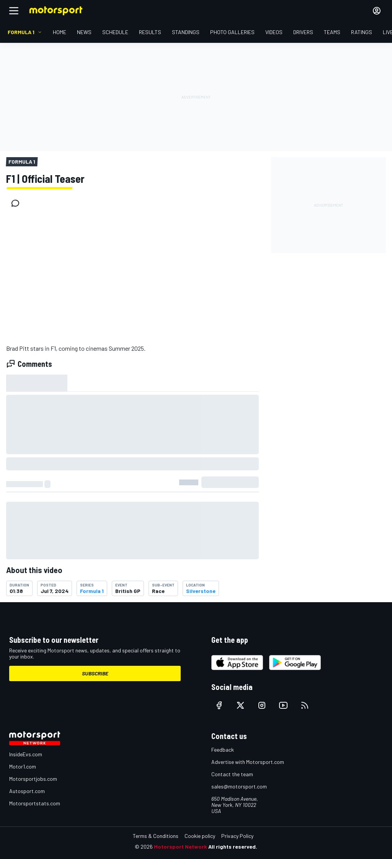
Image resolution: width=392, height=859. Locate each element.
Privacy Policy (237, 836)
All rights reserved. (232, 846)
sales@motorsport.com (239, 786)
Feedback (222, 749)
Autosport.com (27, 791)
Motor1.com (22, 766)
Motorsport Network (180, 846)
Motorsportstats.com (34, 803)
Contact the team (232, 774)
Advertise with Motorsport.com (247, 762)
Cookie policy (200, 836)
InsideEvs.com (25, 754)
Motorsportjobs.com (33, 778)
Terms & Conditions (155, 836)
